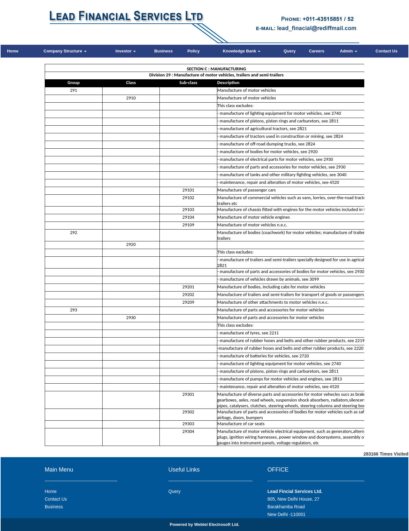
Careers (316, 51)
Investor (125, 51)
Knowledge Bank (241, 51)
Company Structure (64, 51)
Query (290, 51)
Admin (348, 51)
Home (13, 51)
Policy (193, 51)
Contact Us (386, 51)
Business (163, 51)
